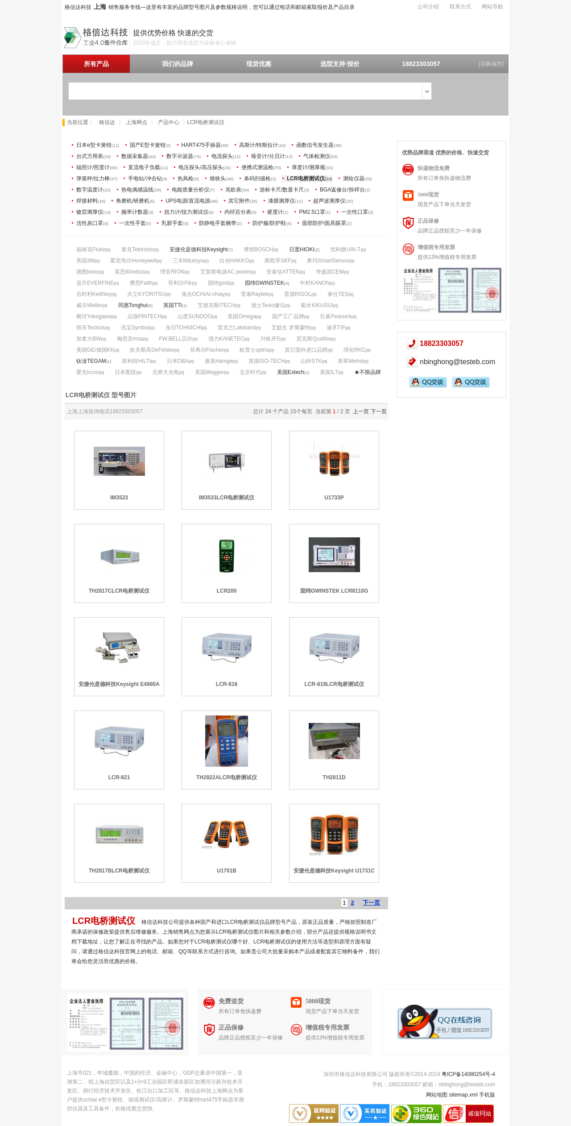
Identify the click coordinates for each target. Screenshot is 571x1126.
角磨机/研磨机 (132, 201)
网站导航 (492, 7)
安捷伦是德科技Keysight (199, 249)
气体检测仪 (316, 156)
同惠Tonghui (133, 305)
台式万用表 (89, 156)
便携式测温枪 (257, 167)
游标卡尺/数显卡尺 (282, 190)
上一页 (361, 411)
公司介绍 (428, 7)
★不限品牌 (367, 372)
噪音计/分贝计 (268, 156)
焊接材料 (87, 201)
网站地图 (436, 1095)
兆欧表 (233, 190)
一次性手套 (132, 223)
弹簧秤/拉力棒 (93, 178)
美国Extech (290, 372)
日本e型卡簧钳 (94, 145)
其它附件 (239, 201)
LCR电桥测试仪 (306, 178)
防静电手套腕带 (217, 223)
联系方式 (460, 7)
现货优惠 (258, 63)
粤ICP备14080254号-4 (468, 1074)
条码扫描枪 (257, 178)
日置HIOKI (301, 249)
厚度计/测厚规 (308, 167)
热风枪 (186, 178)
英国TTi (172, 305)
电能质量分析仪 (190, 190)
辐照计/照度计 (93, 167)
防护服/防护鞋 (269, 223)
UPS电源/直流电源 (188, 201)
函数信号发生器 (315, 145)
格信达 (107, 122)
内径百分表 (237, 212)
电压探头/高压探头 (200, 167)
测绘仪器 (353, 178)
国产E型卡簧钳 (148, 145)
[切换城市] (491, 64)
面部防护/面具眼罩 (324, 223)
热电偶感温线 (137, 190)
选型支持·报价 (340, 63)
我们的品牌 (177, 63)
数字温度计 (89, 190)
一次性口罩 (354, 212)
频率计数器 (134, 212)
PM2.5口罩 (312, 212)
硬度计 (275, 212)
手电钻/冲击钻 (144, 178)
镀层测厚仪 (89, 212)
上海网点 (136, 122)
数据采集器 (134, 156)
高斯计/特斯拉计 (258, 145)
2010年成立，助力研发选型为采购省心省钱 (184, 43)
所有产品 (96, 63)
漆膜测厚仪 (281, 201)
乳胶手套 (172, 223)
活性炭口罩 (89, 223)
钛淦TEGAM (91, 361)
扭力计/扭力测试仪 (186, 212)
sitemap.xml (463, 1095)
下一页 (379, 411)
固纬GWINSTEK (264, 283)
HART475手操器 (201, 145)
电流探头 (222, 156)
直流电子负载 (144, 167)
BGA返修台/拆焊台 (342, 190)
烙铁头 (218, 178)
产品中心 (168, 122)
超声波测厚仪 (329, 201)
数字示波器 (179, 156)
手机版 (487, 1095)
